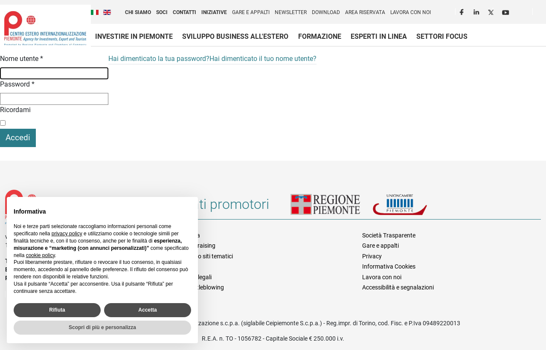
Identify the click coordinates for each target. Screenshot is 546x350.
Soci (162, 12)
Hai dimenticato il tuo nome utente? (263, 59)
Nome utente (21, 59)
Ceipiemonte (45, 28)
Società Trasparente (388, 235)
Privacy (372, 256)
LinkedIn (477, 11)
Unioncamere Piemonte (411, 207)
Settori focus (442, 36)
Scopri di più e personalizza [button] (102, 327)
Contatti (184, 12)
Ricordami (15, 110)
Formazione (319, 36)
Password (17, 84)
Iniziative (214, 12)
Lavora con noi (410, 12)
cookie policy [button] (40, 255)
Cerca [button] (542, 13)
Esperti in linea (379, 36)
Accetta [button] (147, 310)
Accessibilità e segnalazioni (398, 287)
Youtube (506, 11)
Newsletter (291, 12)
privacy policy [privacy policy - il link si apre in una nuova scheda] (67, 234)
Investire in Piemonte (134, 36)
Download (326, 12)
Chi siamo (138, 12)
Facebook (463, 11)
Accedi (18, 137)
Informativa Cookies (388, 266)
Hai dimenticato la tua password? (158, 59)
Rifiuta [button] (57, 310)
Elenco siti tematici (208, 256)
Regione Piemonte (331, 207)
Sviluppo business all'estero (235, 36)
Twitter (492, 11)
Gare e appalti (251, 12)
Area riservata (365, 12)
